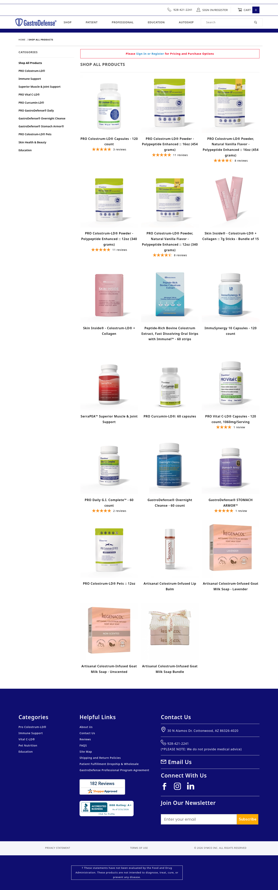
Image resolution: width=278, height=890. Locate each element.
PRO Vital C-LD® (29, 94)
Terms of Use (139, 848)
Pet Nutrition (28, 745)
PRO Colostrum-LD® (32, 71)
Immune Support (30, 79)
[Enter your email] (199, 819)
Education (156, 22)
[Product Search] (225, 22)
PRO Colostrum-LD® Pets (35, 134)
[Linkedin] (192, 787)
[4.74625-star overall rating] (230, 161)
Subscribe (247, 819)
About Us (86, 727)
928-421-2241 (179, 10)
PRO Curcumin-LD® (31, 102)
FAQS (83, 745)
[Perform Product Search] (255, 22)
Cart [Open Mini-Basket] (248, 10)
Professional (123, 22)
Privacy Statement (57, 848)
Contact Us (87, 733)
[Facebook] (166, 788)
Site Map (86, 751)
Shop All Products (30, 63)
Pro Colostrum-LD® (32, 727)
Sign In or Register (150, 53)
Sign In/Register (212, 10)
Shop (68, 22)
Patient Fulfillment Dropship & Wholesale (109, 764)
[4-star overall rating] (230, 428)
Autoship (186, 22)
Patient (92, 22)
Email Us (180, 762)
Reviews (85, 739)
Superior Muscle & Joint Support (39, 86)
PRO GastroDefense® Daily (36, 110)
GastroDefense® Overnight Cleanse (42, 118)
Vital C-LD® (27, 739)
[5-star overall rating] (109, 150)
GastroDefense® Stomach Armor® (41, 126)
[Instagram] (179, 788)
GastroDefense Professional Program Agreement (114, 770)
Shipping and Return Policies (100, 758)
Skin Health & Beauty (32, 142)
